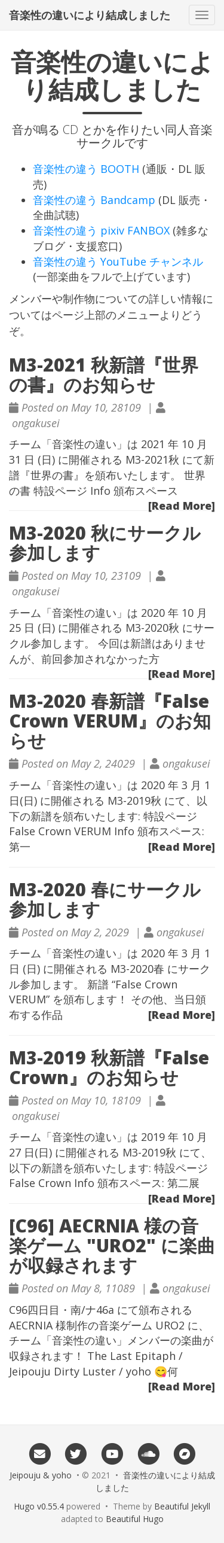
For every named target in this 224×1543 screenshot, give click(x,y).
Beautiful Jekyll (182, 1506)
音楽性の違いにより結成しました (89, 15)
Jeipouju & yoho (41, 1475)
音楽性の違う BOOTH (86, 169)
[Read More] (181, 505)
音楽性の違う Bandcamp (94, 200)
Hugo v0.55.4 (39, 1506)
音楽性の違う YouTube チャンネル (118, 261)
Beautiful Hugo (135, 1518)
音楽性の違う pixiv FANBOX (101, 230)
